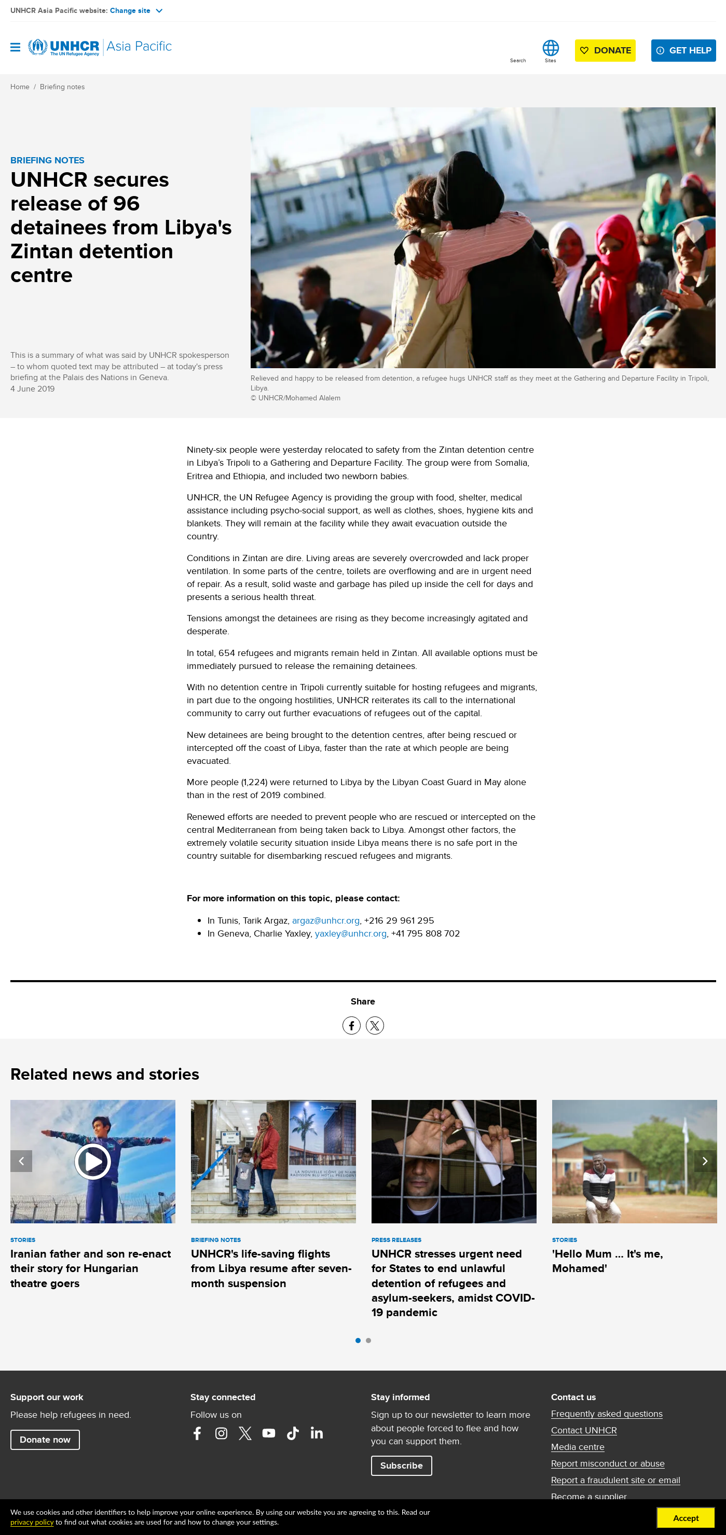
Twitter (245, 1433)
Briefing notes (62, 86)
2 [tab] (371, 1343)
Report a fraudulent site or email (615, 1480)
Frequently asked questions (607, 1413)
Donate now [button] (45, 1439)
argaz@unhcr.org (326, 920)
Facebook (197, 1433)
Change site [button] (136, 10)
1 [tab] (360, 1343)
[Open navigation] (15, 47)
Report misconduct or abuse (608, 1463)
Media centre (578, 1447)
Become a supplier (589, 1496)
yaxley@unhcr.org (351, 933)
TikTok (292, 1433)
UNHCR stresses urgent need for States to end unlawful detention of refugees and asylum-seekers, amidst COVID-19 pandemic (453, 1283)
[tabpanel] (93, 1196)
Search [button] (518, 60)
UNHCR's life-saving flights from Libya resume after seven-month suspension (271, 1268)
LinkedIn (316, 1433)
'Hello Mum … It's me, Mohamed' (607, 1261)
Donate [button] (612, 50)
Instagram (221, 1433)
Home (20, 86)
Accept (686, 1518)
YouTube (269, 1433)
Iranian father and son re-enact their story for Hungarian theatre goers (90, 1268)
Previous (21, 1161)
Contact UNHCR (584, 1430)
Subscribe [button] (401, 1465)
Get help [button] (690, 50)
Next (705, 1161)
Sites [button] (550, 60)
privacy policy (31, 1521)
